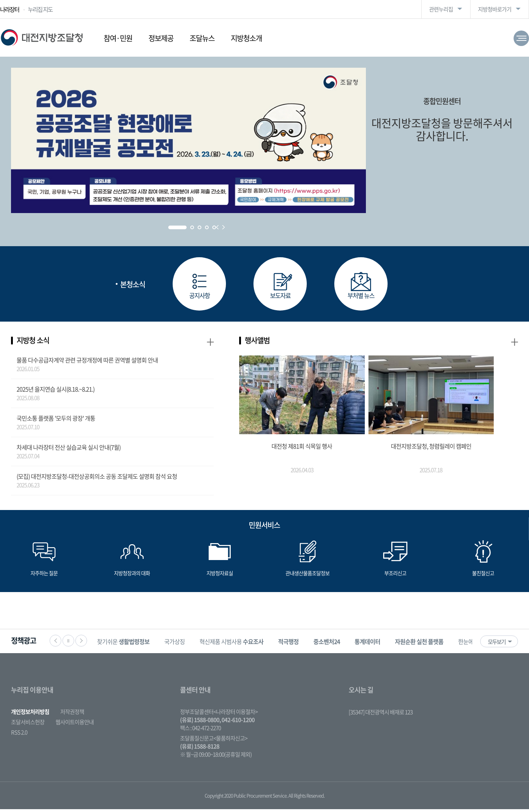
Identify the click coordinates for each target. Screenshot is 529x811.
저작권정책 (72, 713)
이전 (55, 642)
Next (223, 227)
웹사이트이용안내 (74, 724)
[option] (129, 643)
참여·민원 (118, 38)
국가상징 (180, 643)
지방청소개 (246, 38)
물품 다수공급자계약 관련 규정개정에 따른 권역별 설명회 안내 (87, 361)
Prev (217, 227)
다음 (81, 642)
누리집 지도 (40, 9)
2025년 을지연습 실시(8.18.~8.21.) (55, 390)
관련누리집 (441, 9)
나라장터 (9, 9)
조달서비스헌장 (27, 724)
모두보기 (496, 644)
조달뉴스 (202, 38)
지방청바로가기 (494, 9)
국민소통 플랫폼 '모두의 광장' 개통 (56, 419)
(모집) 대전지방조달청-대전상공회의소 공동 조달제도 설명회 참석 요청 (97, 478)
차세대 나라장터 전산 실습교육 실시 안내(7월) (68, 449)
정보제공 (160, 38)
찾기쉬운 (129, 643)
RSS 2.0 (19, 734)
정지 (68, 642)
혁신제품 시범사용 (237, 643)
